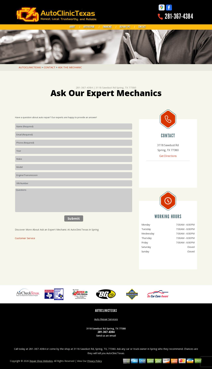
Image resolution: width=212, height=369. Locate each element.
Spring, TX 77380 (126, 87)
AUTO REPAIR (89, 27)
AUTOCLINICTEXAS (30, 67)
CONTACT (142, 27)
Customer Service (25, 238)
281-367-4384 (179, 16)
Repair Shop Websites (41, 361)
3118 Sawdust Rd (106, 87)
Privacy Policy (94, 361)
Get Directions (168, 156)
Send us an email (106, 335)
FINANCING (107, 27)
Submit (74, 218)
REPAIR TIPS (125, 27)
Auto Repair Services (106, 319)
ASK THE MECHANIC (70, 67)
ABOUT (72, 27)
